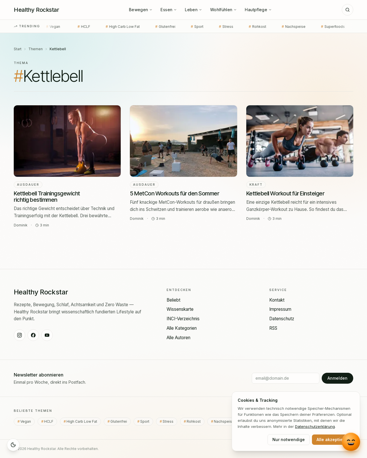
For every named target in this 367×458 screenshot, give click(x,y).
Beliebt (173, 300)
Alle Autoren (178, 337)
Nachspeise (283, 26)
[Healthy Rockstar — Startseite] (36, 10)
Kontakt (276, 300)
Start (18, 49)
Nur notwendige (288, 439)
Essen (169, 9)
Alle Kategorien (182, 328)
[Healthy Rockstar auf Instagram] (19, 335)
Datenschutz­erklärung (315, 426)
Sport (187, 26)
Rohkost (247, 26)
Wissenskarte (180, 309)
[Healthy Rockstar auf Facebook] (33, 335)
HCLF (74, 26)
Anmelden (337, 378)
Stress (216, 26)
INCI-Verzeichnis (183, 318)
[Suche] (347, 9)
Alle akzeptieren (333, 439)
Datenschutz (281, 318)
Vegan (44, 26)
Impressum (280, 309)
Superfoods (322, 26)
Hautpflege (258, 9)
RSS (273, 328)
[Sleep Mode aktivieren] (13, 444)
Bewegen (141, 9)
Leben (193, 9)
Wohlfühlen (223, 9)
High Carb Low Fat (112, 26)
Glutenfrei (155, 26)
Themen (35, 49)
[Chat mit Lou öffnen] (351, 441)
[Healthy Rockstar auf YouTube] (47, 335)
